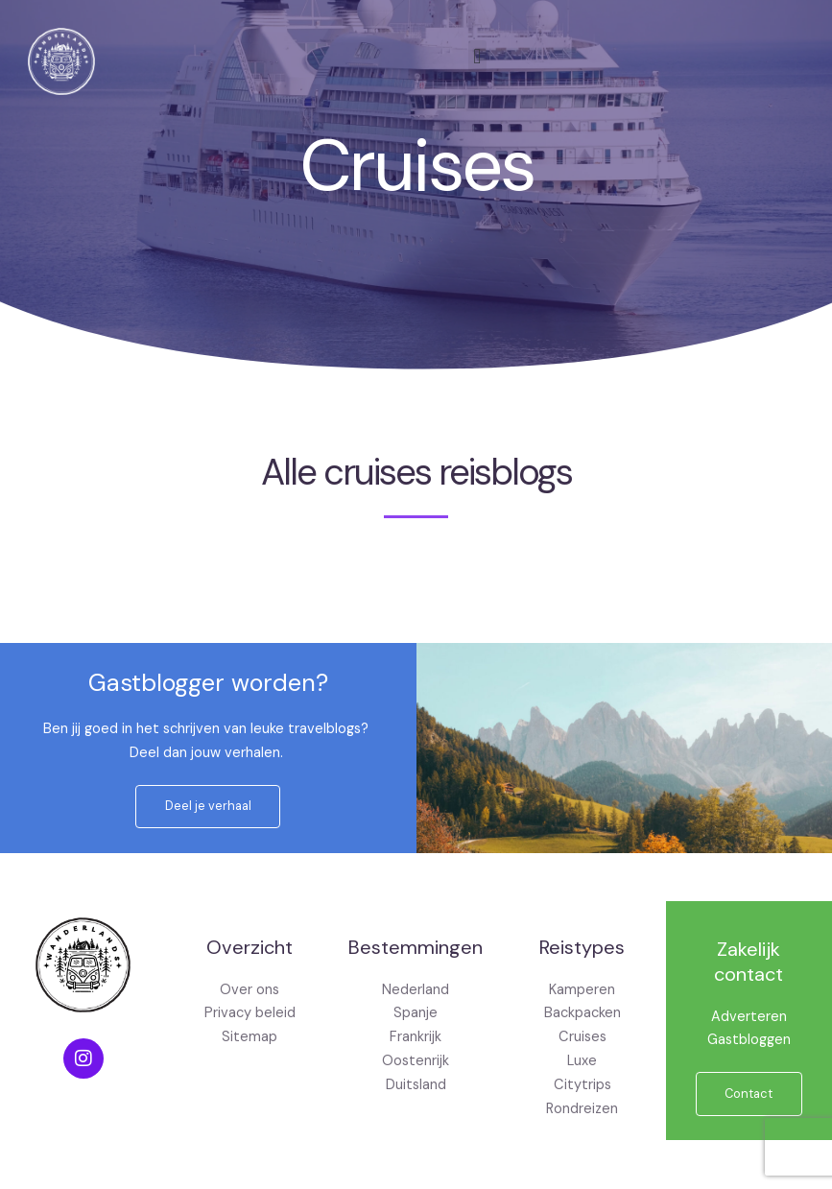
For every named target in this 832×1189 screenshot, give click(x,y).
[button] (477, 56)
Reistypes (582, 947)
